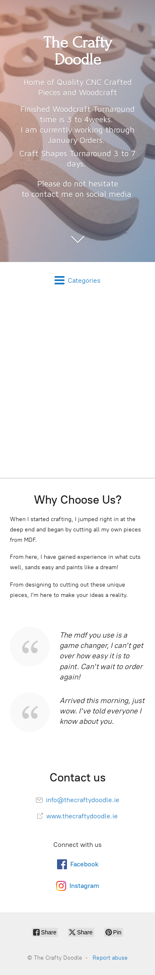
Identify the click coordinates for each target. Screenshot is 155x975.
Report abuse (110, 957)
